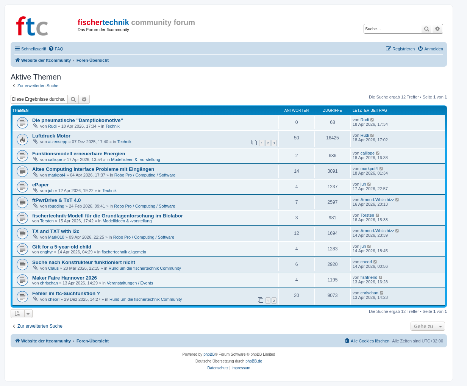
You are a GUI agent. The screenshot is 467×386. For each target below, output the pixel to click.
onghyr (46, 252)
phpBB (209, 354)
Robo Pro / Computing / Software (144, 175)
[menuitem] (55, 48)
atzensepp (57, 141)
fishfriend (369, 277)
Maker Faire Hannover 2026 (64, 278)
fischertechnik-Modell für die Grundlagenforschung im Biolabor (107, 216)
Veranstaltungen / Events (130, 283)
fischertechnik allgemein (124, 252)
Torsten (47, 221)
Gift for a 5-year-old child (61, 247)
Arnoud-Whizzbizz (377, 199)
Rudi (52, 126)
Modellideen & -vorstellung (135, 159)
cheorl (366, 261)
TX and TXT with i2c (56, 231)
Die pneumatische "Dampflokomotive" (77, 120)
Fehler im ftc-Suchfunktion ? (66, 293)
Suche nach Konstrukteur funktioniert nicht (83, 262)
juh (51, 190)
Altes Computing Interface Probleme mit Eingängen (93, 169)
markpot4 (57, 175)
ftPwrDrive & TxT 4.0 (56, 200)
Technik (113, 126)
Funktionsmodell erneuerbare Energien (78, 153)
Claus (53, 268)
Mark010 (56, 237)
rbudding (56, 206)
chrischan (49, 283)
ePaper (40, 185)
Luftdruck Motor (51, 136)
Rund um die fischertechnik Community (144, 268)
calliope (55, 159)
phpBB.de (253, 361)
